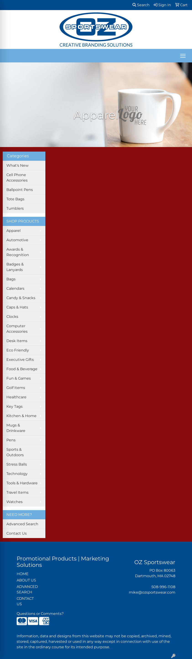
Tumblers (15, 208)
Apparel (13, 230)
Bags (11, 279)
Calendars (15, 288)
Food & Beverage (21, 369)
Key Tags (14, 406)
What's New (17, 165)
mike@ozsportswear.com (152, 592)
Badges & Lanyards (15, 267)
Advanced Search (22, 524)
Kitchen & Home (21, 416)
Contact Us (16, 533)
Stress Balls (16, 464)
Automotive (17, 240)
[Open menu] (182, 55)
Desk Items (16, 341)
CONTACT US (25, 601)
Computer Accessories (17, 329)
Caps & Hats (17, 307)
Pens (11, 440)
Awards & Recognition (17, 252)
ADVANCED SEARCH (27, 589)
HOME (23, 574)
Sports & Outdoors (15, 452)
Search (141, 5)
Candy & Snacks (20, 298)
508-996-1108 (163, 587)
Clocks (12, 316)
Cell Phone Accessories (17, 177)
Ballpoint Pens (19, 190)
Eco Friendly (17, 350)
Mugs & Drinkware (15, 428)
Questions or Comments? (40, 613)
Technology (17, 473)
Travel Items (17, 492)
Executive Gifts (20, 359)
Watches (14, 502)
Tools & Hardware (22, 483)
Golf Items (15, 388)
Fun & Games (18, 378)
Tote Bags (15, 199)
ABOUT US (26, 580)
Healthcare (16, 397)
